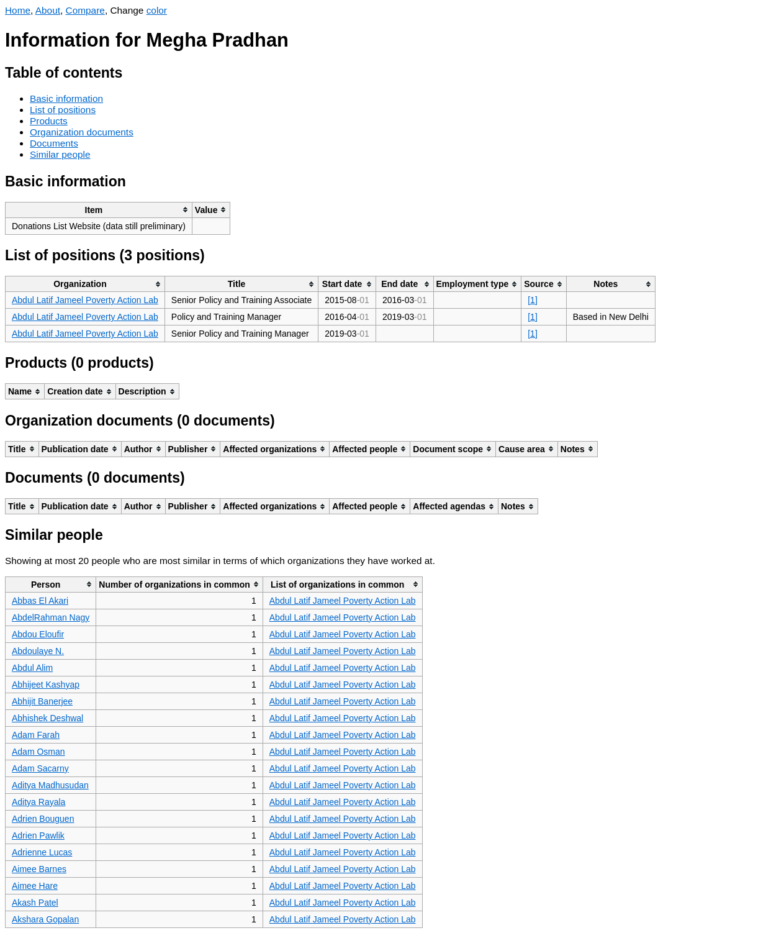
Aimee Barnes (39, 869)
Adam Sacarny (40, 768)
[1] (533, 300)
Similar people (60, 154)
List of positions (63, 109)
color (156, 10)
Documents (54, 143)
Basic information (66, 98)
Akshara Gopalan (45, 919)
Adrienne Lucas (42, 852)
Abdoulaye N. (38, 651)
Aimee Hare (35, 886)
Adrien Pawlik (38, 835)
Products (49, 121)
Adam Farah (36, 735)
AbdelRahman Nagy (50, 617)
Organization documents (81, 132)
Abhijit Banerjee (42, 701)
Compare (85, 10)
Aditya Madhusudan (50, 785)
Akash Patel (35, 903)
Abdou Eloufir (38, 634)
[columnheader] (99, 209)
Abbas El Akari (40, 601)
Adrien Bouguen (43, 819)
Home (17, 10)
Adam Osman (38, 752)
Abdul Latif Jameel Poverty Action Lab (85, 300)
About (47, 10)
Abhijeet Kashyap (45, 685)
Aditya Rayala (38, 802)
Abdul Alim (32, 668)
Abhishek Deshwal (47, 718)
